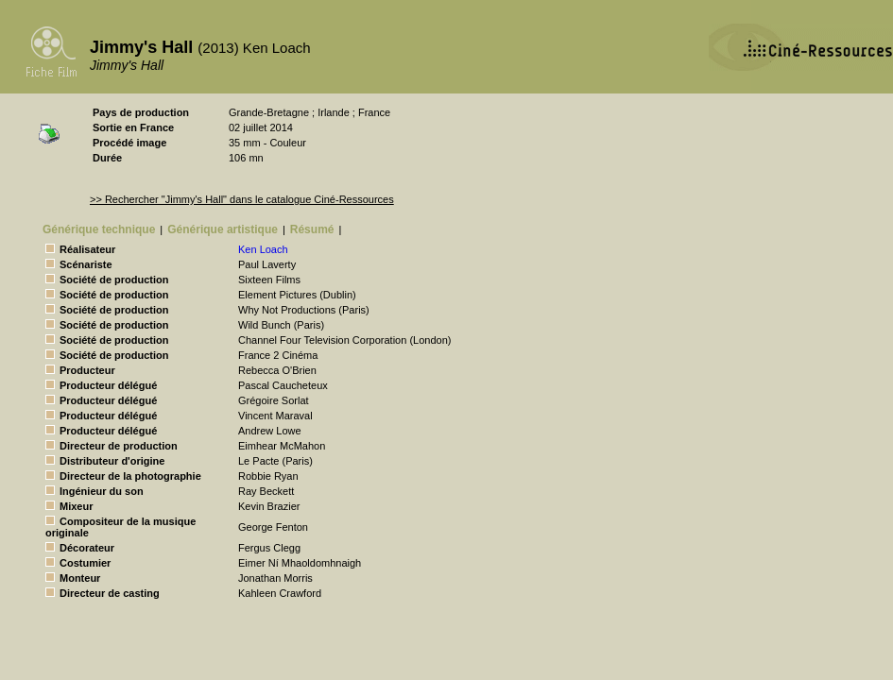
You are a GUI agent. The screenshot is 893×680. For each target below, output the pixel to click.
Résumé (312, 229)
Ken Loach (263, 249)
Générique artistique (222, 229)
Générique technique (99, 229)
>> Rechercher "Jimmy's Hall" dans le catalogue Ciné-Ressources (242, 199)
